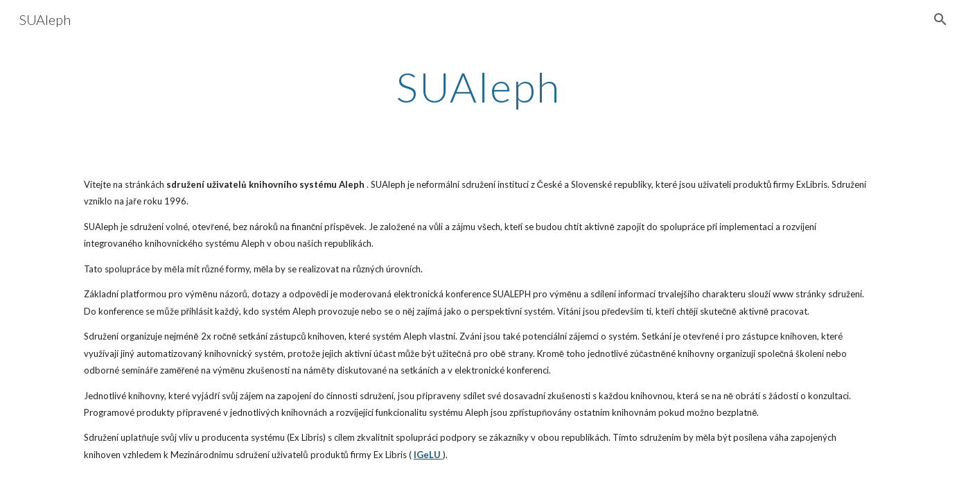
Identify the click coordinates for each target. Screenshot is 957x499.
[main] (479, 86)
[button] (940, 19)
